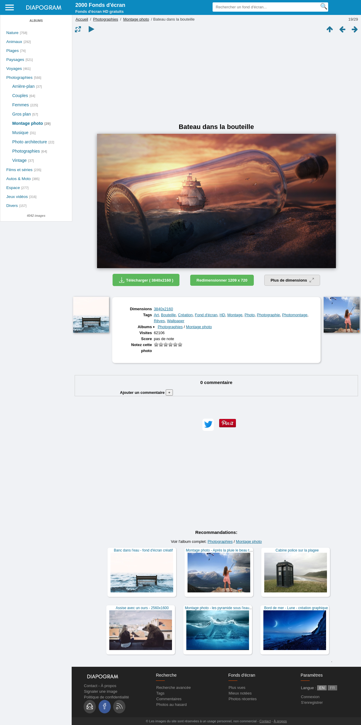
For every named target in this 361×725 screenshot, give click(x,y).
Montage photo (27, 123)
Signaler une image (100, 691)
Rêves (159, 321)
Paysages (15, 59)
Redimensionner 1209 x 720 (222, 280)
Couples (20, 95)
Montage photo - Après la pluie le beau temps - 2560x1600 (232, 550)
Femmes (20, 104)
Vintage (19, 160)
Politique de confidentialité (106, 697)
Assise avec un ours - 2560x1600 (142, 608)
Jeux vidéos (17, 196)
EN (322, 688)
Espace (13, 187)
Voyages (14, 68)
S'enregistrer (312, 702)
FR (332, 688)
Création (185, 315)
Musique (20, 132)
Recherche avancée (173, 687)
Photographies (19, 77)
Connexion (310, 697)
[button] (208, 425)
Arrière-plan (23, 86)
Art (156, 315)
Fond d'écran (206, 315)
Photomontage (295, 315)
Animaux (14, 41)
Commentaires (169, 699)
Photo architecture (29, 141)
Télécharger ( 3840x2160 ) (146, 280)
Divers (12, 205)
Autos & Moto (18, 178)
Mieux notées (240, 693)
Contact (90, 685)
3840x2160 (163, 309)
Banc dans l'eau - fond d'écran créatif (143, 550)
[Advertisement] (216, 78)
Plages (12, 50)
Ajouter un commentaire (146, 392)
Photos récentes (243, 699)
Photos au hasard (171, 704)
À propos (108, 685)
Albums (36, 20)
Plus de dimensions (292, 280)
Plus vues (237, 687)
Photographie (268, 315)
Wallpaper (175, 321)
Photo (250, 315)
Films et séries (19, 170)
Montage (234, 315)
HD (222, 315)
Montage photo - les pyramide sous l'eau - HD (221, 608)
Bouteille (168, 315)
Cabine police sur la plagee (297, 550)
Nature (12, 32)
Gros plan (21, 114)
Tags (160, 693)
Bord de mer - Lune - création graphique (296, 608)
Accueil (82, 19)
